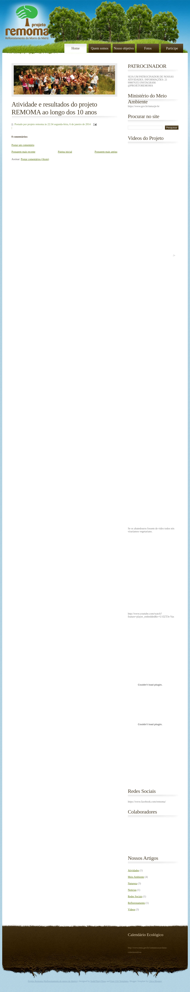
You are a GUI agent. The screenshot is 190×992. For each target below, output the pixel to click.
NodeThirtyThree (98, 981)
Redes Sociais (135, 896)
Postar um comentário (23, 145)
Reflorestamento (136, 903)
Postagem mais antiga (106, 151)
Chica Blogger (155, 981)
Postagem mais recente (23, 151)
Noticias (132, 890)
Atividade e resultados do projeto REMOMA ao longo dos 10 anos (54, 108)
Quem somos (100, 48)
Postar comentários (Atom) (35, 159)
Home (75, 48)
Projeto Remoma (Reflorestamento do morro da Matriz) (53, 981)
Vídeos (131, 909)
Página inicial (65, 151)
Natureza (132, 883)
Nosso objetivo (124, 48)
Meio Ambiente (136, 877)
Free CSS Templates (119, 981)
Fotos (148, 48)
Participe (172, 48)
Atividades (133, 870)
